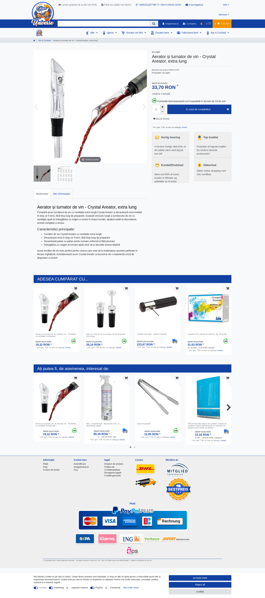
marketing (59, 587)
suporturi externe (79, 587)
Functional (115, 587)
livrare (184, 127)
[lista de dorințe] (208, 23)
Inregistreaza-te (81, 467)
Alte (92, 32)
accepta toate (200, 578)
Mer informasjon (61, 193)
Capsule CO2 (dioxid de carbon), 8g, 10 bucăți (207, 334)
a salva (200, 591)
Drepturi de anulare (113, 464)
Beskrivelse (42, 193)
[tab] (42, 194)
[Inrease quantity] (162, 107)
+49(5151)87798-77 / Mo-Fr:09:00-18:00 (158, 4)
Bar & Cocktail (218, 32)
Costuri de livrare (51, 470)
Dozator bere (162, 32)
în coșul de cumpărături (207, 109)
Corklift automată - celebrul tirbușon (152, 334)
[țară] (201, 23)
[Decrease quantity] (162, 111)
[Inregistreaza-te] (170, 23)
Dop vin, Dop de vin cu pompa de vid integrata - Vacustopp (106, 335)
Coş (76, 470)
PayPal (99, 587)
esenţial (43, 587)
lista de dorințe (161, 119)
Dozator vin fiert (134, 32)
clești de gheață (143, 424)
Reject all (200, 584)
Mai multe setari (131, 587)
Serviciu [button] (223, 14)
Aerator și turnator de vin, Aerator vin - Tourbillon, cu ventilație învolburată (56, 335)
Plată (45, 464)
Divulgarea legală (112, 472)
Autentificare (80, 464)
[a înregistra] (189, 23)
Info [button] (225, 4)
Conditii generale (112, 475)
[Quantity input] (156, 109)
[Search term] (104, 24)
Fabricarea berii (190, 32)
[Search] (154, 24)
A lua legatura (194, 4)
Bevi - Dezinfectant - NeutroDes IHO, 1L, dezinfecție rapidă (103, 425)
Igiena (110, 32)
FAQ (45, 467)
